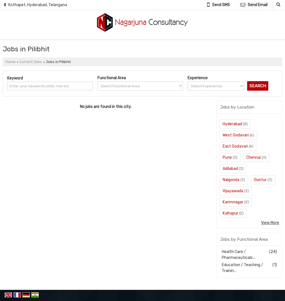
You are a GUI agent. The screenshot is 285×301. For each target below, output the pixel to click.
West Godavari (236, 135)
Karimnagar (233, 202)
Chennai (253, 157)
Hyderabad (232, 124)
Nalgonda (231, 179)
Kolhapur (230, 213)
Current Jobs (30, 62)
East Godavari (235, 146)
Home (11, 62)
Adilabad (230, 168)
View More (270, 222)
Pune (227, 157)
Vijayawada (233, 191)
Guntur (260, 179)
